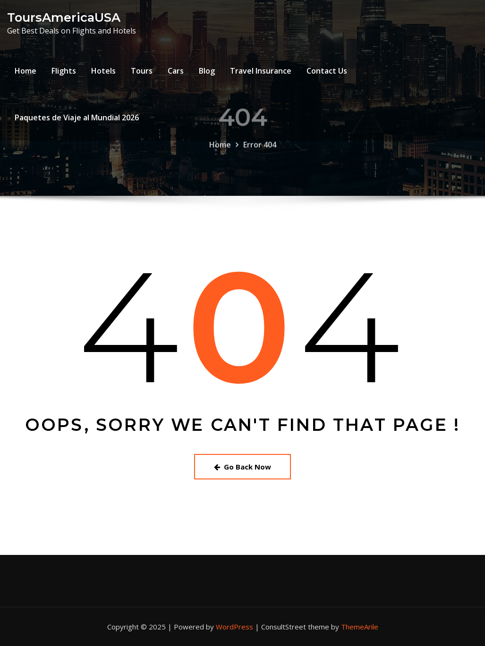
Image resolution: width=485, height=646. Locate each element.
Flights (63, 71)
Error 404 (259, 151)
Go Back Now (242, 466)
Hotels (103, 71)
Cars (176, 71)
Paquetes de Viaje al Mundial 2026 (77, 117)
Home (25, 71)
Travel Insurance (260, 71)
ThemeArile (359, 626)
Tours (142, 71)
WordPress (234, 626)
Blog (207, 71)
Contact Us (326, 71)
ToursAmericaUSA (63, 17)
